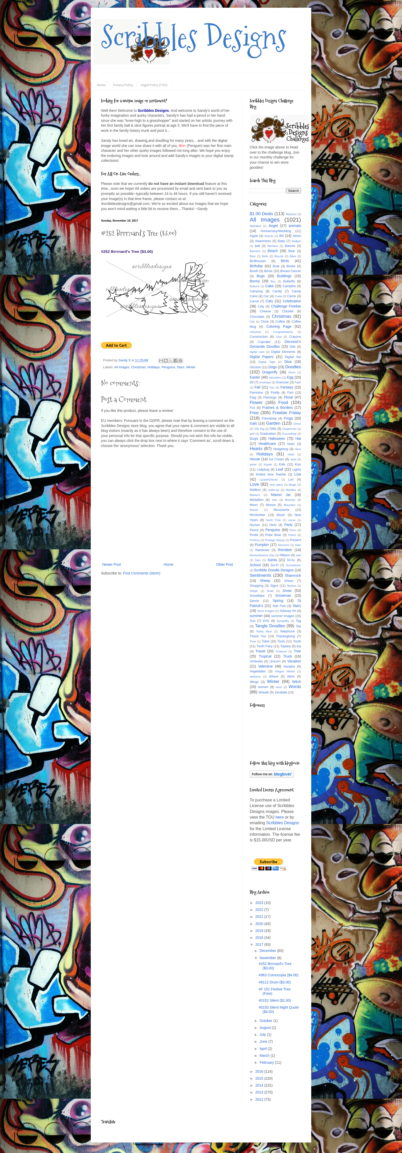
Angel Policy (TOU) (153, 85)
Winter (190, 367)
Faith (298, 382)
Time (253, 641)
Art (281, 236)
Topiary (285, 646)
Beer (253, 256)
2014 (259, 1085)
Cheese (265, 311)
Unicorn (274, 661)
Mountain (290, 504)
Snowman (283, 595)
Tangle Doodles (270, 625)
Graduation (268, 433)
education (275, 377)
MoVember (257, 515)
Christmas (138, 367)
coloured (255, 331)
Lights (296, 469)
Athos (297, 236)
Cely (261, 306)
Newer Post (111, 564)
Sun (252, 621)
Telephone (287, 631)
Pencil (254, 530)
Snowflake (257, 596)
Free (254, 412)
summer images (282, 616)
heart (291, 444)
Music (281, 515)
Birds (285, 261)
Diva (288, 362)
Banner (290, 246)
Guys (254, 438)
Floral (288, 397)
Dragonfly (270, 372)
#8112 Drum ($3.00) (275, 982)
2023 (259, 903)
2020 (259, 924)
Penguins (168, 367)
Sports (254, 601)
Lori (291, 479)
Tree (297, 651)
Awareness (263, 241)
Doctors (255, 367)
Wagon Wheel (285, 671)
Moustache (281, 510)
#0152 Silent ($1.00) (275, 1000)
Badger (296, 241)
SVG (266, 621)
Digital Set (293, 357)
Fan (271, 387)
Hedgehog (280, 449)
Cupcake (264, 342)
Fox (252, 408)
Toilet (265, 641)
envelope (265, 382)
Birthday (256, 266)
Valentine (265, 666)
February (267, 1062)
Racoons (283, 544)
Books (290, 266)
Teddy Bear (264, 631)
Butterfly (289, 281)
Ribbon (285, 555)
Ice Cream (276, 459)
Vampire (289, 666)
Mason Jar (281, 495)
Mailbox (255, 490)
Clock (265, 321)
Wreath (264, 692)
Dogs (272, 367)
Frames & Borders (277, 407)
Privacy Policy (123, 85)
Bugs (261, 276)
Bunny (255, 281)
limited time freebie (271, 474)
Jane (293, 459)
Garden (273, 423)
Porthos (255, 540)
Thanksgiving (285, 636)
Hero (298, 449)
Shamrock (293, 575)
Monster (290, 499)
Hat (298, 438)
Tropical (265, 656)
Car (266, 296)
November (268, 958)
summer (256, 616)
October (266, 1021)
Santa (272, 560)
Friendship (269, 418)
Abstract (291, 214)
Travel (260, 651)
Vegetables (258, 671)
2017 (259, 944)
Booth (254, 271)
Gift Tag (259, 428)
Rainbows (262, 550)
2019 (259, 931)
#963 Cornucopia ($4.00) (278, 975)
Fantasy (286, 387)
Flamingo (270, 397)
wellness (255, 676)
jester (253, 464)
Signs (274, 586)
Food (283, 402)
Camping (256, 291)
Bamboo (272, 245)
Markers (255, 494)
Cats (269, 301)
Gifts (273, 429)
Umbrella (256, 661)
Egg (290, 377)
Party (288, 525)
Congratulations (283, 331)
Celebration (292, 301)
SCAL (291, 560)
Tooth (297, 641)
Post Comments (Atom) (141, 573)
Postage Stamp (275, 540)
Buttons (254, 286)
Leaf (279, 469)
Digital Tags (266, 361)
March (264, 1055)
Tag (298, 621)
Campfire (289, 286)
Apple (254, 236)
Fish (290, 392)
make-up (273, 489)
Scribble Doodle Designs (274, 570)
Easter (255, 377)
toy (299, 646)
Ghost (297, 423)
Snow (287, 591)
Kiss (298, 464)
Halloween (276, 438)
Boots (268, 271)
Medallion (257, 500)
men (274, 499)
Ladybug (263, 469)
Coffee (280, 321)
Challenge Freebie (286, 306)
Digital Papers (262, 357)
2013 (259, 1092)
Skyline (291, 585)
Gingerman (289, 428)
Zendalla (281, 692)
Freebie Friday (287, 412)
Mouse (254, 509)
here (280, 817)
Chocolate (257, 317)
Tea (298, 626)
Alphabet (255, 225)
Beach (273, 251)
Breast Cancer (290, 271)
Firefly (275, 392)
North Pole (273, 520)
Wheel (273, 676)
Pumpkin (262, 545)
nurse (292, 520)
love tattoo (276, 484)
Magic (292, 484)
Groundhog (289, 433)
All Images (121, 367)
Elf (252, 382)
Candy (277, 291)
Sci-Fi (274, 565)
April (263, 1049)
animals (295, 226)
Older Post (224, 564)
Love (254, 484)
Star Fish (279, 606)
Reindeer (285, 550)
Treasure (281, 651)
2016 (259, 1071)
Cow (279, 336)
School (255, 565)
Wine (291, 676)
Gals (253, 423)
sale (298, 555)
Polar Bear (273, 535)
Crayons (295, 337)
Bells (265, 256)
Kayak (268, 464)
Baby (281, 241)
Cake (269, 286)
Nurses (255, 525)
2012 (259, 1099)
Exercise (282, 382)
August (265, 1028)
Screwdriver (293, 565)
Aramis (268, 235)
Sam (258, 560)
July (263, 1034)
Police (292, 534)
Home (101, 85)
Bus (273, 281)
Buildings (284, 276)
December (268, 951)
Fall (257, 387)
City (252, 321)
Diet (292, 347)
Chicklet (288, 311)
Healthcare (267, 444)
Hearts (256, 448)
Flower (256, 402)
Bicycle (278, 256)
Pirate (254, 535)
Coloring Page (279, 326)
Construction (259, 337)
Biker (293, 256)
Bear (291, 251)
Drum (291, 372)
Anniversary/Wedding (275, 231)
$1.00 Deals (261, 213)
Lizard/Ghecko (269, 479)
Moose (271, 505)
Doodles (293, 366)
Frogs (288, 418)
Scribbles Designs (193, 37)
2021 (259, 917)
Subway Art (288, 611)
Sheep (265, 581)
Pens (293, 530)
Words (295, 686)
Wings (254, 682)
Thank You (258, 636)
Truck (287, 656)
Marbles (291, 489)
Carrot (254, 301)
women (263, 687)
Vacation (294, 661)
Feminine (256, 392)
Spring (278, 601)
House (255, 459)
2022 (259, 910)
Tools (281, 641)
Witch (296, 682)
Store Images (265, 610)
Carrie (291, 296)
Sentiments (260, 575)
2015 (259, 1078)
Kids (282, 464)
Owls (273, 525)
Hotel (291, 454)
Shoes (289, 581)
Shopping (256, 586)
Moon (254, 505)
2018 (259, 938)
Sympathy (283, 620)
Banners (255, 251)
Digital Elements (283, 352)
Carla (278, 296)
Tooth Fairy (264, 646)
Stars (180, 367)
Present (295, 540)
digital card (257, 351)
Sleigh (254, 590)
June (263, 1041)
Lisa (297, 474)
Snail (270, 590)
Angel (273, 226)
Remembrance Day (262, 555)
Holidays (153, 367)
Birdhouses (258, 261)
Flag (253, 397)
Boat (276, 266)
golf (252, 433)
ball (257, 246)
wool (279, 687)
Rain (298, 544)
